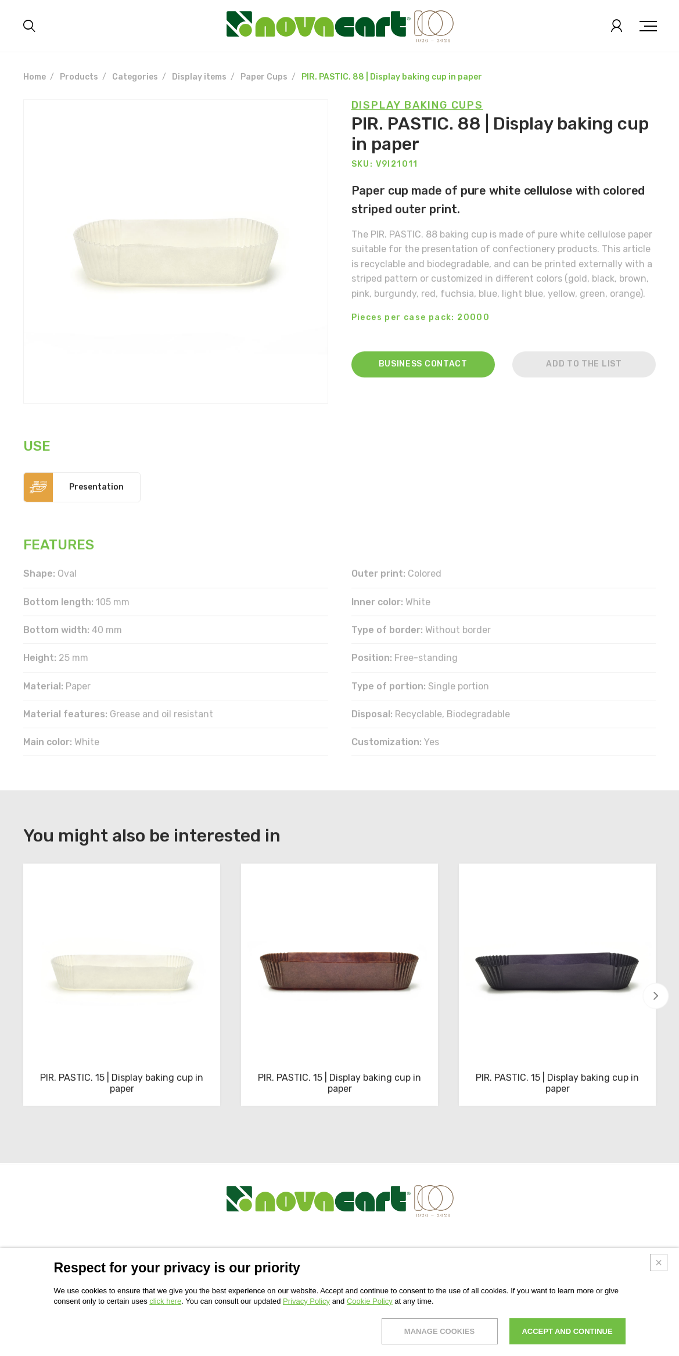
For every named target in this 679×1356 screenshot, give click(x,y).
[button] (656, 996)
